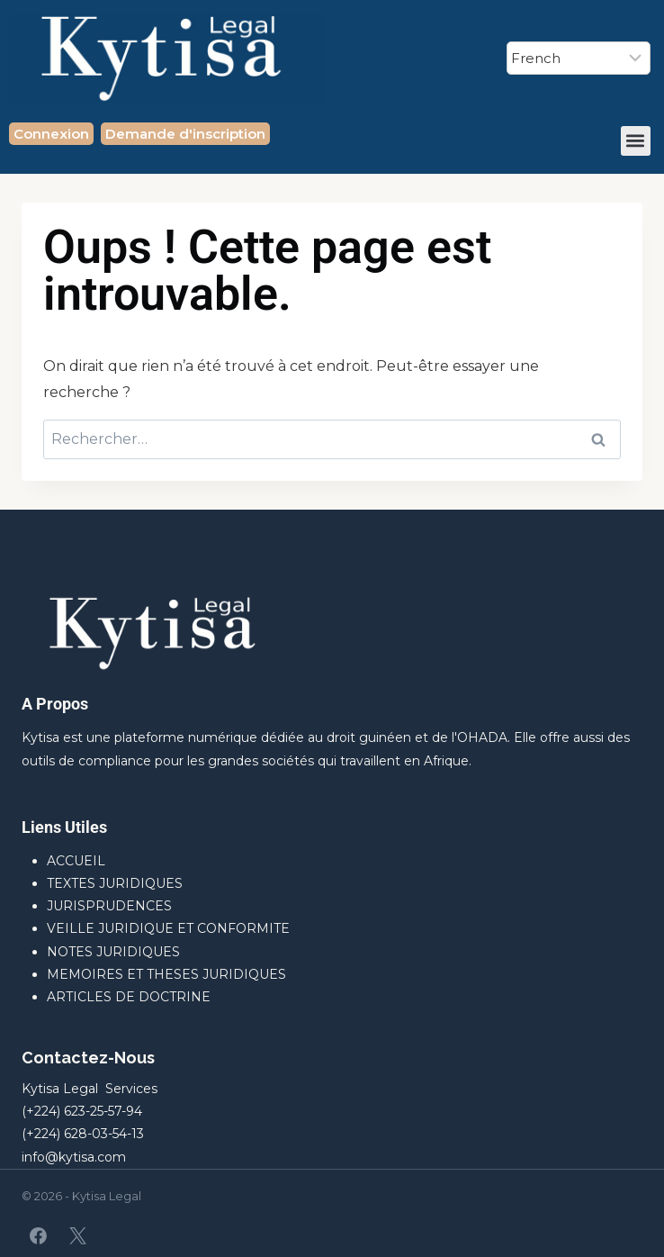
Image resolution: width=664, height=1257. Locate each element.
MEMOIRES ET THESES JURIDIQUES (166, 974)
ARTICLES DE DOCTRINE (129, 997)
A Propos (55, 703)
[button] (636, 141)
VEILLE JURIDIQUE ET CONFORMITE (168, 928)
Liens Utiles (64, 827)
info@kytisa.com (74, 1157)
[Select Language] (579, 58)
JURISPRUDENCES (109, 906)
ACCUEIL (76, 861)
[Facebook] (39, 1235)
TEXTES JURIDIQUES (115, 883)
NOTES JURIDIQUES (113, 952)
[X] (77, 1235)
